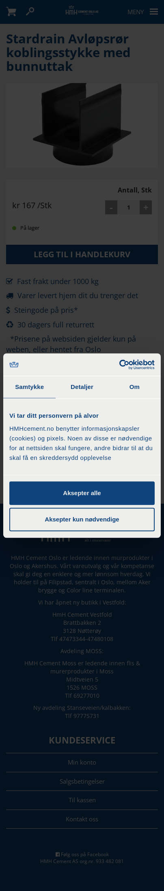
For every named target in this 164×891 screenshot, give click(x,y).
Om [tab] (134, 386)
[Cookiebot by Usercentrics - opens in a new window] (119, 364)
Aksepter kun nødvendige (82, 519)
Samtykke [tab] (29, 386)
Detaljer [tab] (82, 386)
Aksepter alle (82, 492)
